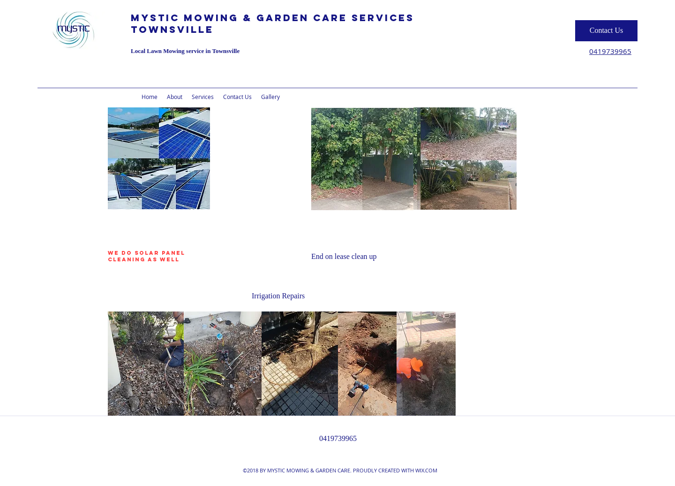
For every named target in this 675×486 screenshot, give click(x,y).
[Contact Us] (606, 30)
